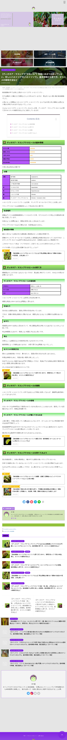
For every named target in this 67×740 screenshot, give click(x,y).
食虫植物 (12, 531)
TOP (24, 728)
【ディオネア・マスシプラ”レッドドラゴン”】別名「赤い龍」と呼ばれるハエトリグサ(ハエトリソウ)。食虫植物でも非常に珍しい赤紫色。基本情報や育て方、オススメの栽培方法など (37, 588)
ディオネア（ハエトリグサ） (10, 529)
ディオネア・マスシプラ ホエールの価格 (22, 130)
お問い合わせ (41, 728)
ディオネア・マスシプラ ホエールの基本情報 (23, 124)
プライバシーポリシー (31, 728)
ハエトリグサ (7, 531)
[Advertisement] (33, 38)
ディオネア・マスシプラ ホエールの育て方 (23, 127)
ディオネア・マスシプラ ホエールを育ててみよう (24, 133)
